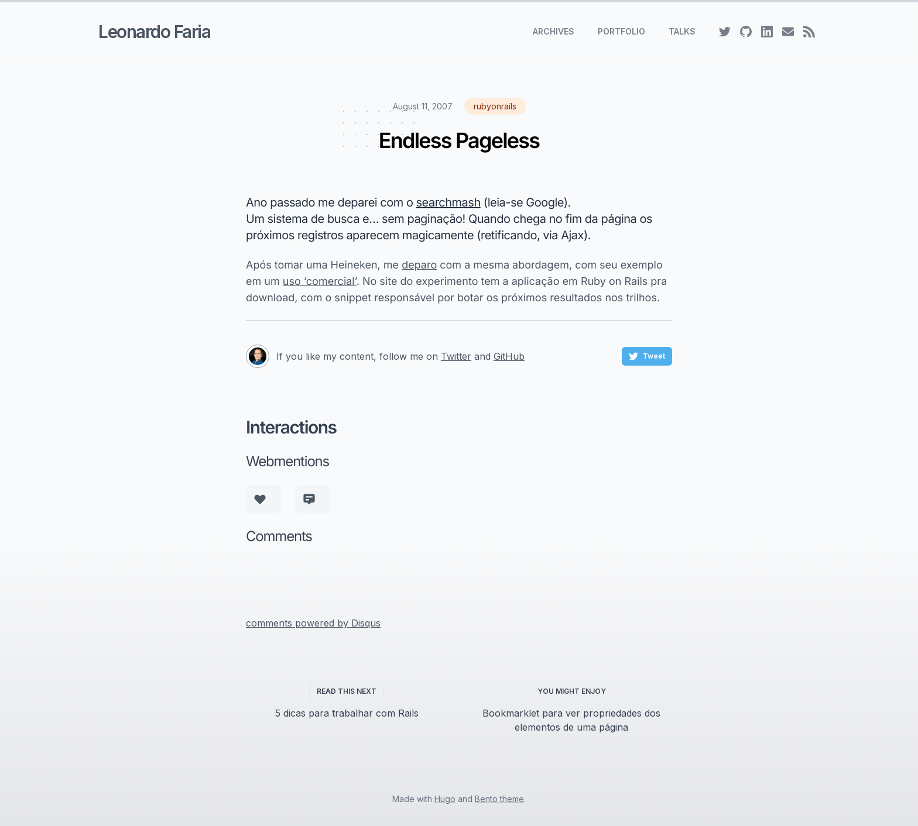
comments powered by (313, 623)
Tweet (647, 356)
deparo (419, 265)
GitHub (509, 356)
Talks (682, 31)
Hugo (444, 799)
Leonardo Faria (154, 31)
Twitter (456, 356)
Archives (553, 31)
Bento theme (499, 799)
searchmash (448, 202)
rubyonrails (495, 106)
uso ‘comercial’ (320, 282)
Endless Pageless (459, 140)
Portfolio (621, 31)
